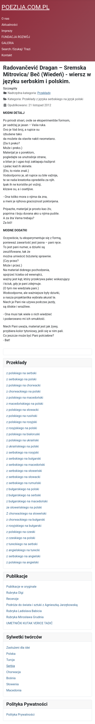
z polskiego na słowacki (22, 410)
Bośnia (11, 678)
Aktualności (10, 25)
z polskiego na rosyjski (21, 422)
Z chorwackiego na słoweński (26, 513)
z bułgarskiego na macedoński (27, 501)
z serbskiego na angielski (23, 556)
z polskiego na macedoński (24, 397)
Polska (10, 654)
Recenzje (12, 599)
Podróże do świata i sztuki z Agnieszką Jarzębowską (42, 605)
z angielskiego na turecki (23, 550)
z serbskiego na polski (21, 379)
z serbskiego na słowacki (23, 477)
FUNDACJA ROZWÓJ (16, 37)
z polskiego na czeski (20, 532)
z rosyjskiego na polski (21, 428)
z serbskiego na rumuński (23, 483)
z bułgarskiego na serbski (23, 495)
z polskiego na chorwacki (23, 385)
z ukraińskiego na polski (22, 446)
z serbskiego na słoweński (24, 471)
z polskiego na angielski (22, 562)
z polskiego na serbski (21, 373)
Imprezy (7, 31)
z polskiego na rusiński (21, 416)
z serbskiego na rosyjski (22, 452)
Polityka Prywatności (20, 714)
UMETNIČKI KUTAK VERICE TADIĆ (29, 623)
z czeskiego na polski (20, 538)
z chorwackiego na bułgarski (25, 519)
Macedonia (13, 690)
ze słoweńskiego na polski (24, 507)
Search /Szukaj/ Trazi (16, 49)
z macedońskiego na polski (24, 403)
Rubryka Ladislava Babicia (24, 611)
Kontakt (7, 55)
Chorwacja (13, 672)
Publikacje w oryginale (21, 586)
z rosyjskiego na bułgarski (23, 526)
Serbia (10, 666)
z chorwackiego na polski (23, 391)
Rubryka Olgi (14, 592)
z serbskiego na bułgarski (23, 458)
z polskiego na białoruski (23, 434)
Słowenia (12, 684)
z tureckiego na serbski (22, 544)
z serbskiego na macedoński (25, 465)
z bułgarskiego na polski (22, 489)
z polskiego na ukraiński (22, 440)
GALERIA (8, 43)
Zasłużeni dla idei (18, 647)
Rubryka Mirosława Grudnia (24, 617)
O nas (5, 18)
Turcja (10, 660)
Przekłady (44, 93)
